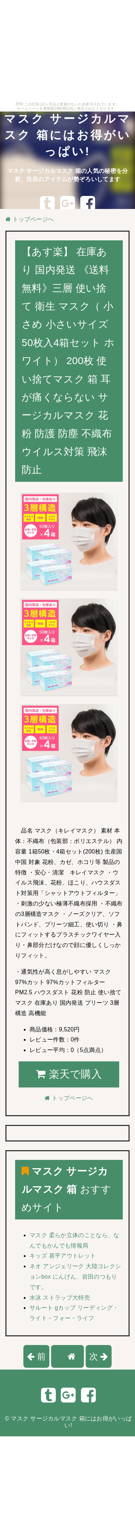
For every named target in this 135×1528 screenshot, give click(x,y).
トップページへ (29, 219)
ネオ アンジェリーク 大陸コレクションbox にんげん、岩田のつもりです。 (75, 1276)
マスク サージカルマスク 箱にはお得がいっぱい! (67, 135)
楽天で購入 (69, 1074)
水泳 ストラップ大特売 (60, 1298)
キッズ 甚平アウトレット (63, 1256)
